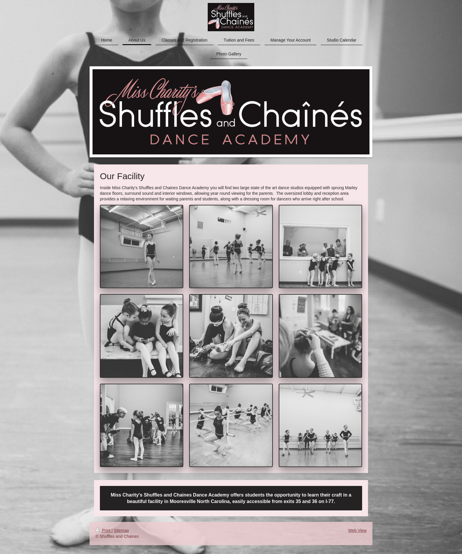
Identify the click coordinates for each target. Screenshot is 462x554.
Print (103, 530)
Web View (357, 530)
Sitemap (121, 530)
